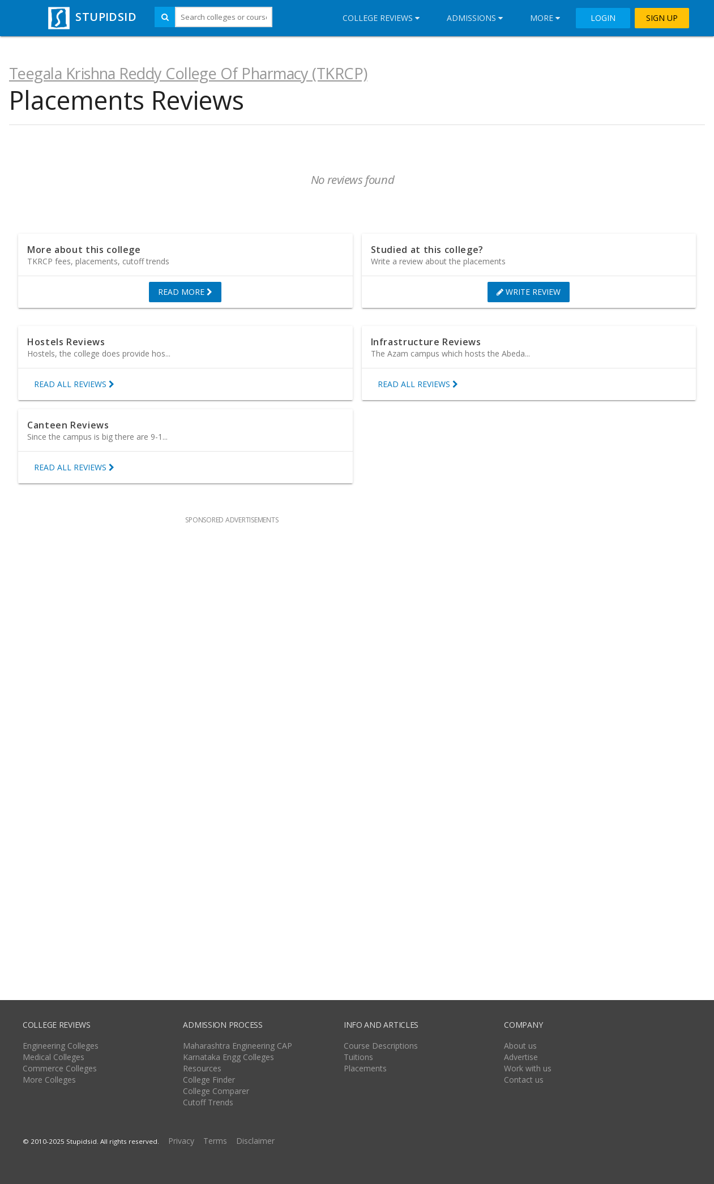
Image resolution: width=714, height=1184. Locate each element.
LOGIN (603, 18)
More (545, 17)
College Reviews (381, 17)
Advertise (521, 1057)
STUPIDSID (90, 16)
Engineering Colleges (61, 1045)
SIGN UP (662, 18)
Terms (215, 1140)
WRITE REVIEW (529, 292)
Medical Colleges (53, 1057)
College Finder (209, 1079)
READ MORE (185, 292)
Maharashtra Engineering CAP (237, 1045)
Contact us (524, 1079)
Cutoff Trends (208, 1102)
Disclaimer (255, 1140)
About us (520, 1045)
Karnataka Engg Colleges (228, 1057)
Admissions (475, 17)
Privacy (181, 1140)
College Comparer (216, 1091)
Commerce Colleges (60, 1068)
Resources (202, 1068)
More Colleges (49, 1079)
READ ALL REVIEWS (74, 384)
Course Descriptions (381, 1045)
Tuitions (358, 1057)
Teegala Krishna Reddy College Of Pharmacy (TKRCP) (188, 73)
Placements (365, 1068)
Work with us (527, 1068)
